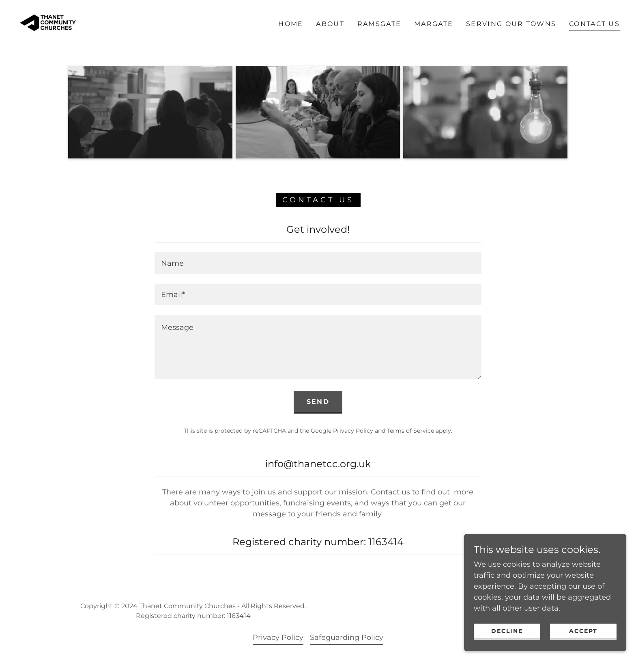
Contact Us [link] (594, 24)
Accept (583, 636)
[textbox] (318, 263)
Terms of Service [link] (410, 430)
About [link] (330, 24)
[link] (47, 23)
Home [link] (290, 24)
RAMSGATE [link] (379, 24)
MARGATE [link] (433, 24)
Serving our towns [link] (511, 24)
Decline (507, 636)
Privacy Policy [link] (353, 430)
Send (318, 401)
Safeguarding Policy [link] (346, 637)
